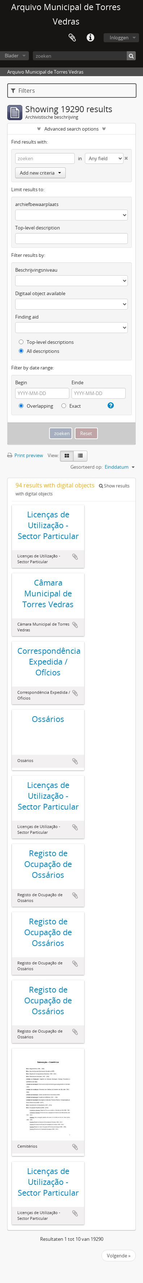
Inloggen (119, 37)
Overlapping (36, 406)
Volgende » (118, 1255)
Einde (77, 382)
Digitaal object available (40, 293)
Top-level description (37, 227)
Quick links (90, 38)
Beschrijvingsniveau (36, 270)
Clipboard (72, 38)
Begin (21, 382)
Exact (71, 406)
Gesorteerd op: (86, 467)
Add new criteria (40, 173)
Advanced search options (71, 129)
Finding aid (27, 317)
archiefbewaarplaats (36, 204)
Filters (23, 91)
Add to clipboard (75, 556)
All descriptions (39, 351)
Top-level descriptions (46, 342)
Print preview (25, 455)
